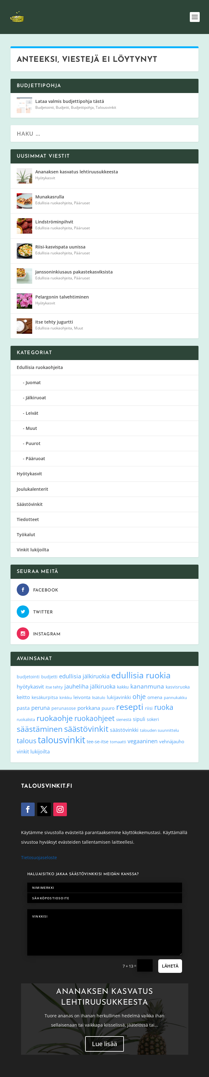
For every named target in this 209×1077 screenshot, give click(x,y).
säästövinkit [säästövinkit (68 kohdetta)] (86, 728)
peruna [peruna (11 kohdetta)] (40, 707)
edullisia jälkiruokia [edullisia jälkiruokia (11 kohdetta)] (84, 676)
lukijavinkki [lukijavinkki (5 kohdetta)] (119, 697)
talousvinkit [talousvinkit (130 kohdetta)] (61, 740)
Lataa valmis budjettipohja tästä (69, 101)
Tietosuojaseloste (39, 857)
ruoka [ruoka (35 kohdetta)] (163, 707)
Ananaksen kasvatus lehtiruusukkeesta (76, 172)
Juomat (33, 382)
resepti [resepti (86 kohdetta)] (129, 706)
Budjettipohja (82, 107)
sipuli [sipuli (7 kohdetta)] (139, 719)
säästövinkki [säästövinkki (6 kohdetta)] (124, 730)
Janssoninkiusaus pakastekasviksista (74, 272)
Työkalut (26, 534)
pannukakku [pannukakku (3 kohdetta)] (175, 697)
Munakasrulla (49, 197)
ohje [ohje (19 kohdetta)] (139, 696)
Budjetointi (44, 107)
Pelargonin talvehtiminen (62, 297)
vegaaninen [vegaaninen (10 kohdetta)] (143, 741)
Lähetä (170, 966)
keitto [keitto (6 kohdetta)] (23, 697)
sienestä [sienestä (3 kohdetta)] (123, 719)
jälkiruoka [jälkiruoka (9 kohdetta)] (102, 686)
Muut (78, 328)
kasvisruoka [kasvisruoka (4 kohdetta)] (178, 687)
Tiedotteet (28, 519)
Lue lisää (104, 1044)
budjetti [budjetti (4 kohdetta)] (49, 677)
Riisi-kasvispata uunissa (60, 247)
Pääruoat (82, 203)
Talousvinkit (106, 107)
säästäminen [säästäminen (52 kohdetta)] (40, 728)
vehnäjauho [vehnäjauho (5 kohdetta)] (171, 741)
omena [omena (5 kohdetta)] (154, 697)
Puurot (33, 443)
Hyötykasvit (45, 177)
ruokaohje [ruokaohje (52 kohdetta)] (55, 718)
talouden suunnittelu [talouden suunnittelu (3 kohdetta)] (159, 730)
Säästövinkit (30, 504)
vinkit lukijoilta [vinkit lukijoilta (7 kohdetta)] (33, 751)
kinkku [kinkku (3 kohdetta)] (65, 697)
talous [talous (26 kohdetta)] (26, 740)
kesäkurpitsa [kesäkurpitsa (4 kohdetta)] (45, 697)
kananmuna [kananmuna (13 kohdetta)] (147, 686)
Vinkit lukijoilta (33, 550)
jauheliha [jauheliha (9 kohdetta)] (76, 686)
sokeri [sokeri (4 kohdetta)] (153, 719)
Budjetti (62, 107)
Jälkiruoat (36, 398)
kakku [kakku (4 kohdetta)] (123, 687)
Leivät (32, 413)
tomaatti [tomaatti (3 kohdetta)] (118, 741)
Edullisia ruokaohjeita (53, 203)
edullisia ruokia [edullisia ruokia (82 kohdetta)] (141, 675)
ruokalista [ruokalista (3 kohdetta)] (26, 719)
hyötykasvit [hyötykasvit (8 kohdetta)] (30, 686)
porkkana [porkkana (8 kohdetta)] (88, 707)
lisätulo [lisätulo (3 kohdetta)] (98, 697)
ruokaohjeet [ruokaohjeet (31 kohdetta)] (94, 718)
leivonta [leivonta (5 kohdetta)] (81, 697)
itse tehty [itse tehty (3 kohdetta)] (54, 687)
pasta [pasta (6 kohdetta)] (23, 708)
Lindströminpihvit (54, 222)
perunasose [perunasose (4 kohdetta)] (63, 708)
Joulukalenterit (32, 489)
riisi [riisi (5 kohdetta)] (149, 708)
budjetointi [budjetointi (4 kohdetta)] (28, 677)
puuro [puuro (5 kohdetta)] (108, 708)
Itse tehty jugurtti (54, 322)
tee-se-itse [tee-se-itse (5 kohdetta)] (97, 741)
